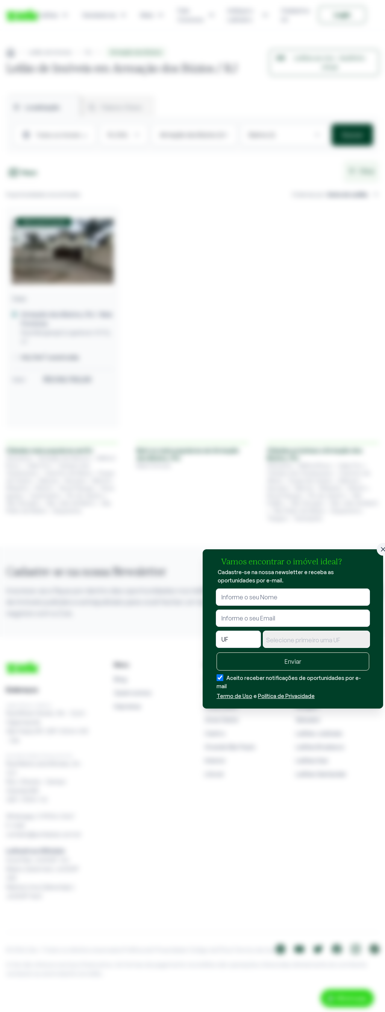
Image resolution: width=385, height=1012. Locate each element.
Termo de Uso (234, 696)
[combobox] (316, 639)
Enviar (293, 661)
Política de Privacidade (286, 696)
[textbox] (316, 640)
